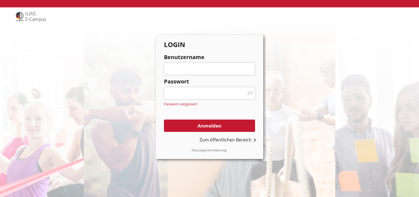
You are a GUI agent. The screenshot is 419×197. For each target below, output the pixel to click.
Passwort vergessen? (181, 104)
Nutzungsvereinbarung (209, 150)
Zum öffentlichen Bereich (226, 140)
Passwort (176, 81)
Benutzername (184, 57)
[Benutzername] (209, 69)
